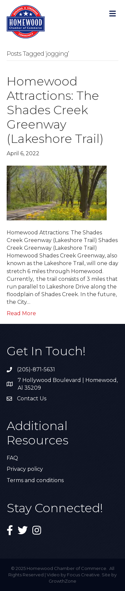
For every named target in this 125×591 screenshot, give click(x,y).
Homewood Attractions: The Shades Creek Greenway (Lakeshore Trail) (55, 110)
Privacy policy (25, 469)
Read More (21, 313)
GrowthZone (62, 581)
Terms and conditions (35, 480)
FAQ (12, 458)
